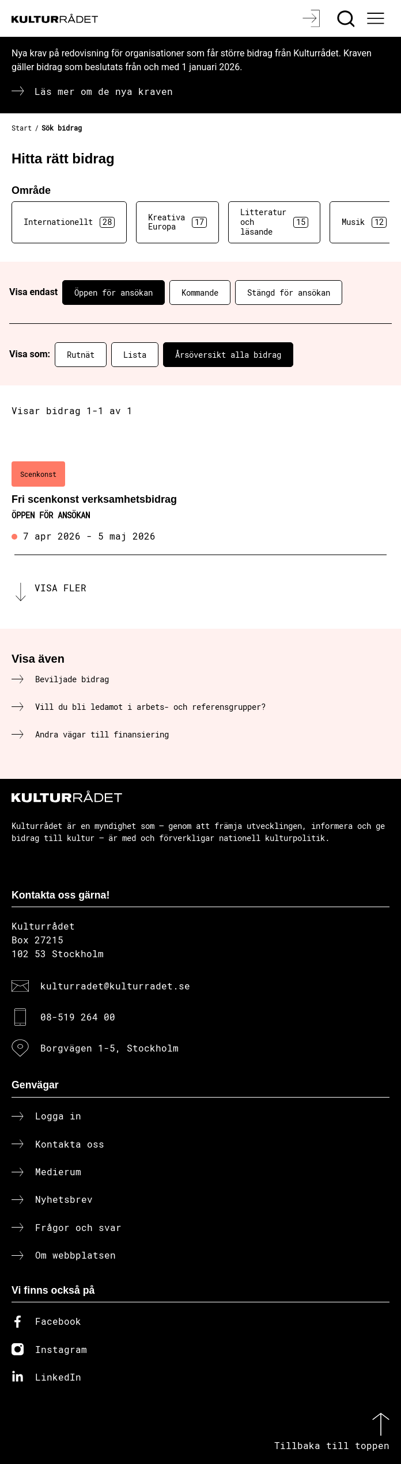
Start (22, 127)
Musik (364, 222)
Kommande (199, 292)
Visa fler (60, 588)
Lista (134, 354)
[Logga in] (312, 18)
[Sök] (347, 18)
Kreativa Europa (177, 222)
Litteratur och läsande (274, 222)
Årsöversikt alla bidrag (228, 354)
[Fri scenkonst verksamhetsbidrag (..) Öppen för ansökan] (200, 503)
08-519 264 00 (77, 1017)
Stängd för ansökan (288, 292)
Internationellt (69, 222)
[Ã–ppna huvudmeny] (376, 18)
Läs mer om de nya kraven (104, 91)
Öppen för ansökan (113, 292)
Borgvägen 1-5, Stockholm (109, 1048)
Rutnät (80, 354)
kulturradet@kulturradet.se (115, 986)
